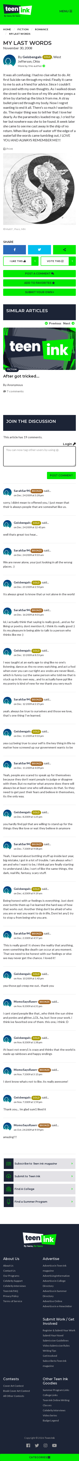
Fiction (22, 29)
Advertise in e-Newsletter (57, 1306)
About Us (8, 1265)
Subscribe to (30, 1163)
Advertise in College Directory (54, 1283)
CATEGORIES (39, 1457)
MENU (65, 11)
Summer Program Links (56, 1390)
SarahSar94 (22, 490)
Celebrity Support (13, 1280)
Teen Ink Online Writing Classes (56, 1403)
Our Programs (11, 1275)
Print (8, 148)
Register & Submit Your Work (59, 1330)
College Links (50, 1395)
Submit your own (39, 292)
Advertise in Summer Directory (55, 1293)
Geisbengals (32, 57)
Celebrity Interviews (14, 1285)
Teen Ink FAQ (10, 1291)
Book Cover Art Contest (16, 1390)
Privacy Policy (11, 1296)
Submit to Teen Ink (22, 1176)
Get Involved (50, 1355)
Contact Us (9, 1270)
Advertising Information (56, 1275)
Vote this (61, 261)
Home (7, 29)
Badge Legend (51, 1420)
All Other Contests (13, 1396)
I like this (24, 261)
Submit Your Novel (53, 1335)
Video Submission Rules (56, 1345)
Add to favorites (39, 282)
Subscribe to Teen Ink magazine (54, 1363)
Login (69, 444)
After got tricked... (21, 376)
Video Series (50, 1415)
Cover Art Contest (13, 1385)
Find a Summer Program (25, 1201)
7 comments (13, 391)
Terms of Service (12, 1301)
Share (8, 242)
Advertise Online (52, 1301)
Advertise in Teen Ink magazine (54, 1268)
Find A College (19, 1189)
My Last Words (19, 33)
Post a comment (39, 273)
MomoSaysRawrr (25, 1001)
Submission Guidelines (56, 1340)
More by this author (31, 66)
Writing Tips (49, 1350)
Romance (41, 29)
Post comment (61, 475)
